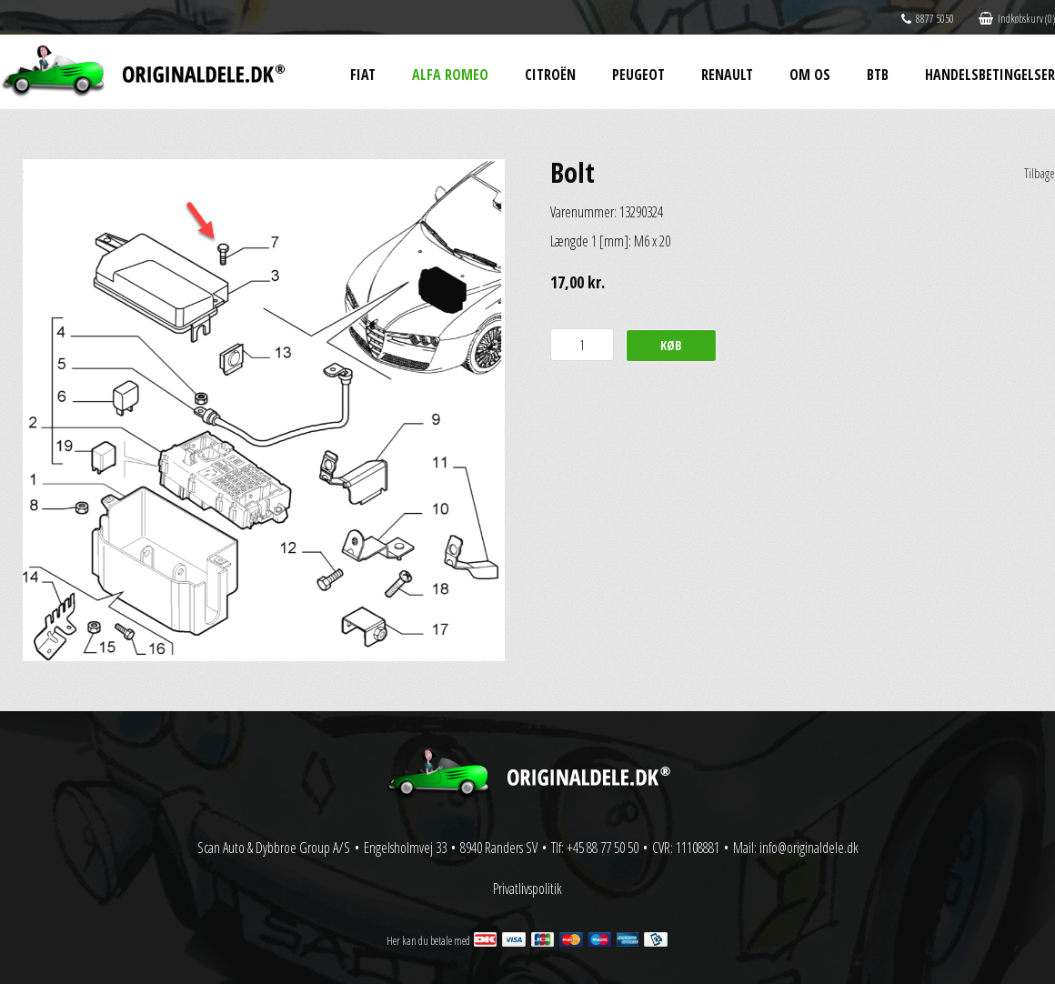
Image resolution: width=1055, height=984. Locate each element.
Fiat (363, 74)
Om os (809, 74)
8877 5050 (927, 18)
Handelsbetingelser (990, 74)
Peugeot (638, 74)
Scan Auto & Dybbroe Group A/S (273, 848)
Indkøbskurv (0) (1017, 18)
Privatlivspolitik (527, 889)
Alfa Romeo (450, 74)
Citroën (550, 74)
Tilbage (1039, 173)
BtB (878, 74)
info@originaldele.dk (809, 848)
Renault (727, 74)
